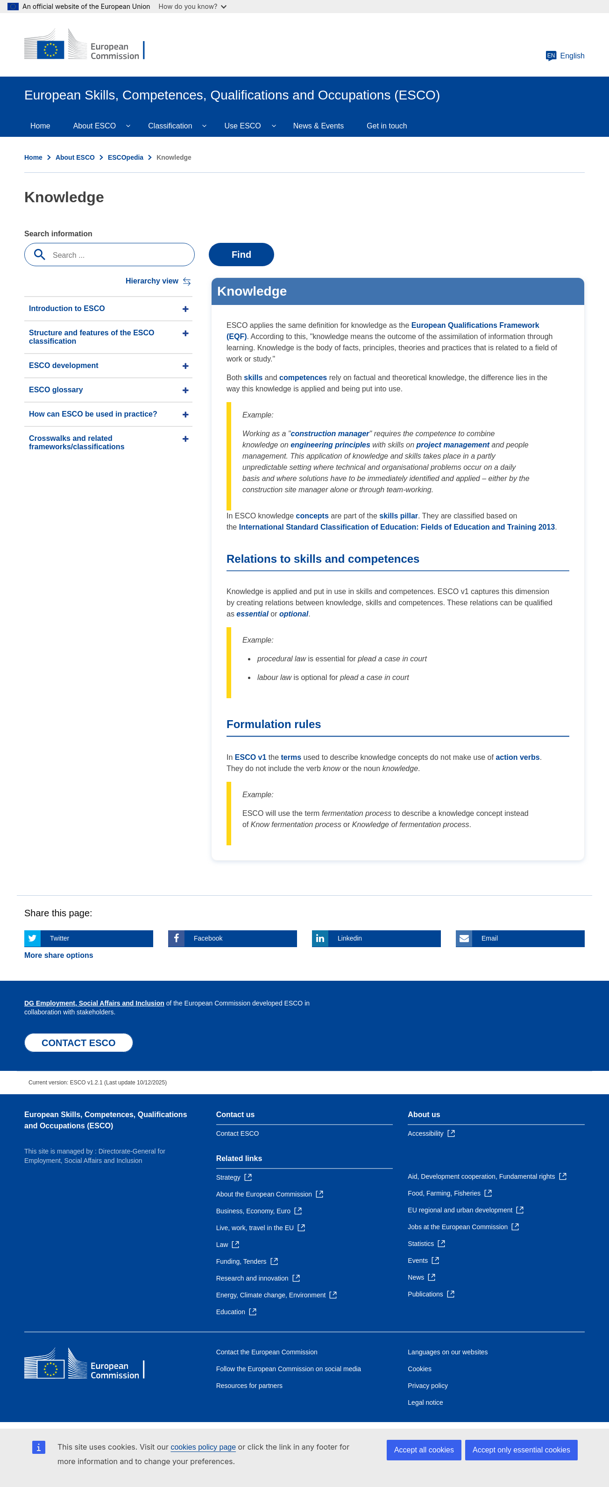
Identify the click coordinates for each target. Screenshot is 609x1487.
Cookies (420, 1369)
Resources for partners (249, 1385)
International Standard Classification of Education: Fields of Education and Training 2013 (397, 527)
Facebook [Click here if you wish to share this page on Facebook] (208, 938)
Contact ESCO (237, 1133)
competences (303, 378)
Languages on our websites (448, 1352)
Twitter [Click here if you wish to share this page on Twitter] (59, 938)
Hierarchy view (152, 281)
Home (40, 126)
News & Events (318, 126)
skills (253, 378)
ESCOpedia (125, 157)
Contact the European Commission (267, 1352)
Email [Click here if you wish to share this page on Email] (490, 938)
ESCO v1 (251, 757)
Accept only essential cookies (521, 1450)
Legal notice (425, 1402)
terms (291, 757)
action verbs (517, 757)
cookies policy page (203, 1447)
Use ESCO (243, 126)
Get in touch (387, 126)
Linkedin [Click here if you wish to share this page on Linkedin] (350, 938)
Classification (170, 126)
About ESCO (94, 126)
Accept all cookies (424, 1450)
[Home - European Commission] (92, 45)
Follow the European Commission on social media (288, 1369)
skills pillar (398, 516)
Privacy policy (428, 1385)
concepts (312, 516)
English (565, 56)
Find (241, 254)
